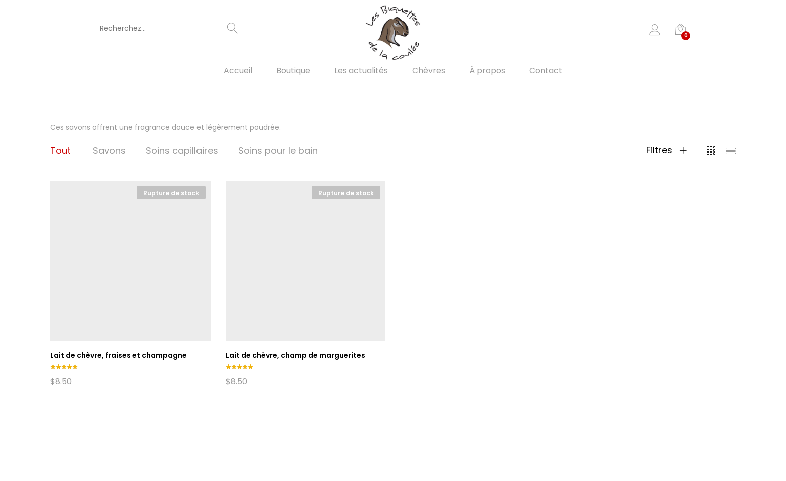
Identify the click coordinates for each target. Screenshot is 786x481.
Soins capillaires (182, 150)
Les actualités (361, 71)
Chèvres (428, 71)
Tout (60, 150)
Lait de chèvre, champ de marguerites (295, 355)
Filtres (666, 150)
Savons (109, 150)
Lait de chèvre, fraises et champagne (118, 355)
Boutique (293, 71)
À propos (487, 71)
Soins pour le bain (278, 150)
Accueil (238, 71)
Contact (545, 71)
